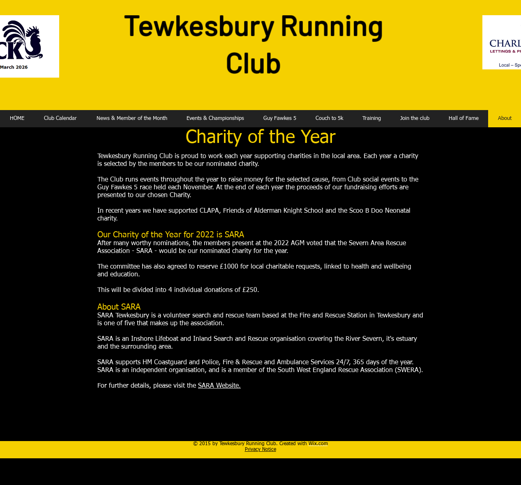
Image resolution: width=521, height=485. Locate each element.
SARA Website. (219, 386)
